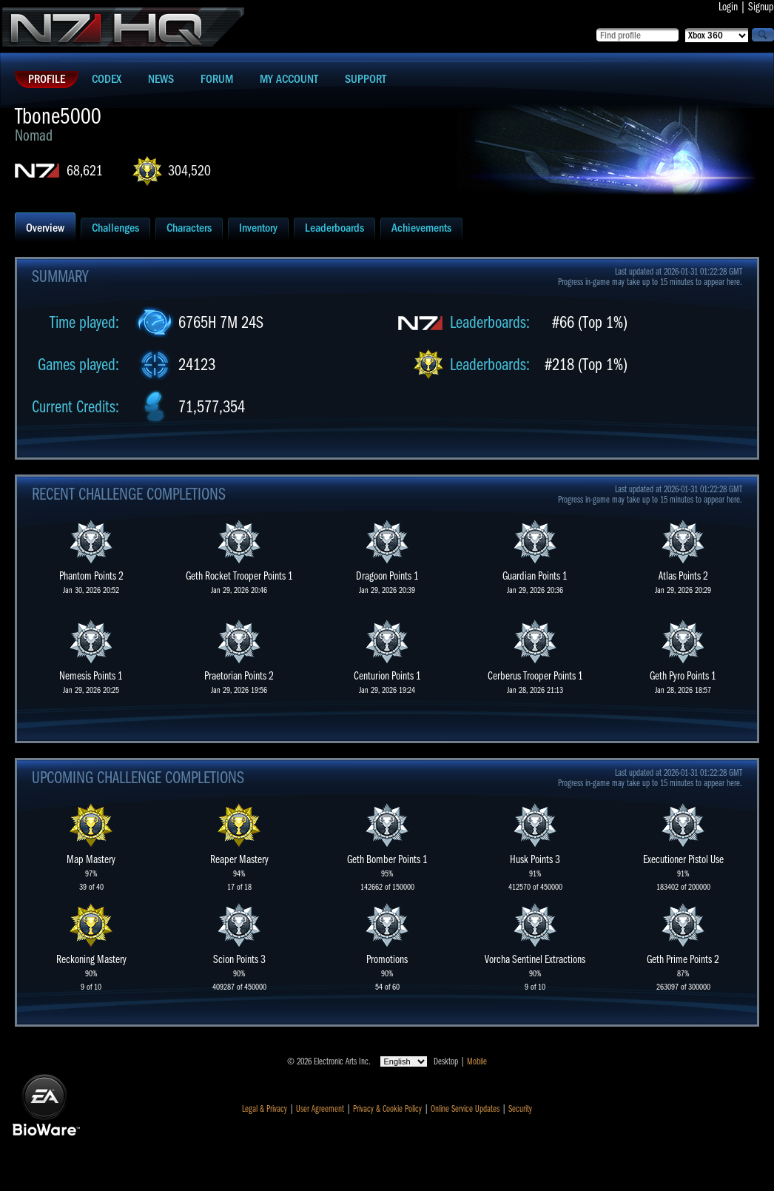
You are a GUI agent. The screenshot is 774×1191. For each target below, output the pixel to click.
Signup (761, 6)
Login (728, 6)
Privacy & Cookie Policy (387, 1109)
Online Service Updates (465, 1109)
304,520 (189, 170)
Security (520, 1109)
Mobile (477, 1061)
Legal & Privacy (264, 1109)
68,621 (85, 170)
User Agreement (320, 1109)
